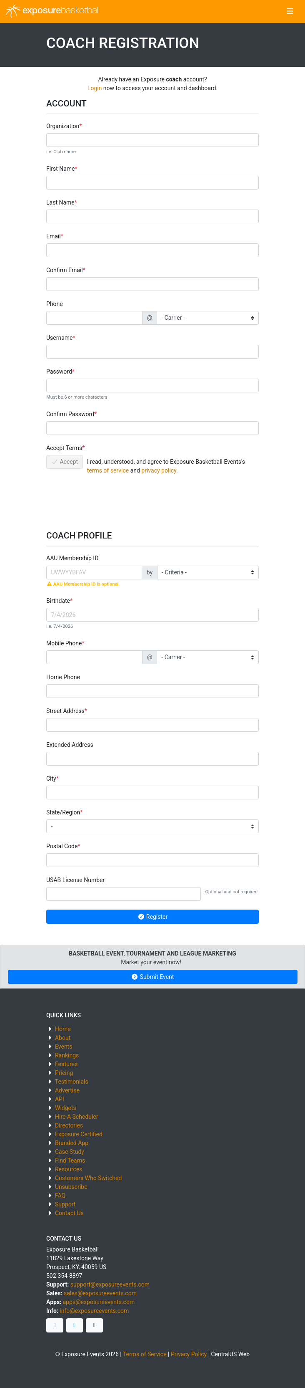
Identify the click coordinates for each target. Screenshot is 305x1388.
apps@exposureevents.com (99, 1302)
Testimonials (71, 1081)
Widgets (65, 1108)
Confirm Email (64, 270)
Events (63, 1046)
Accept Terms (64, 448)
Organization (62, 126)
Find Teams (70, 1160)
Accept (64, 461)
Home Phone (63, 677)
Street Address (65, 711)
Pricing (64, 1072)
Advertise (67, 1090)
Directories (69, 1125)
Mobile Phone (64, 643)
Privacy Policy (189, 1354)
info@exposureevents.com (94, 1310)
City (51, 778)
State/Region (63, 812)
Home (63, 1029)
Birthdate (58, 600)
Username (59, 337)
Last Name (60, 202)
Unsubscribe (71, 1186)
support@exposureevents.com (110, 1284)
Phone (54, 304)
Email (53, 236)
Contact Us (69, 1213)
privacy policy (158, 470)
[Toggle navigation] (289, 12)
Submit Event (152, 976)
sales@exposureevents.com (100, 1293)
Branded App (71, 1143)
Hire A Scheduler (76, 1116)
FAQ (60, 1195)
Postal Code (62, 846)
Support (65, 1204)
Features (66, 1064)
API (59, 1099)
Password (59, 371)
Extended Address (69, 744)
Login (95, 88)
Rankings (67, 1055)
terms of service (108, 470)
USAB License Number (75, 880)
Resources (68, 1169)
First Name (60, 168)
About (62, 1037)
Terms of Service (145, 1354)
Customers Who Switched (88, 1178)
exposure (53, 11)
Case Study (69, 1151)
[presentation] (109, 499)
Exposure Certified (78, 1134)
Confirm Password (70, 414)
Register (153, 916)
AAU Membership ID (72, 558)
